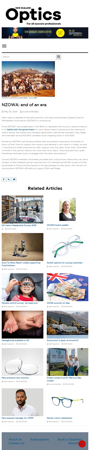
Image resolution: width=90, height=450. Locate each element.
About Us (15, 439)
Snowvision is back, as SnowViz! (63, 340)
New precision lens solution (15, 378)
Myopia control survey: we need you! (20, 303)
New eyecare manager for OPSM (17, 418)
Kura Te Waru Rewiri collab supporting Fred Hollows (21, 264)
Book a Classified (70, 439)
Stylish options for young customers (65, 263)
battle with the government (20, 130)
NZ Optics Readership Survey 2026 (19, 225)
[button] (4, 45)
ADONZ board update (57, 225)
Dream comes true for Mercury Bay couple (64, 379)
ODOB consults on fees (58, 303)
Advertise (75, 443)
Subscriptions (39, 439)
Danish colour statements (59, 418)
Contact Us (16, 443)
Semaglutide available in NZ (15, 340)
